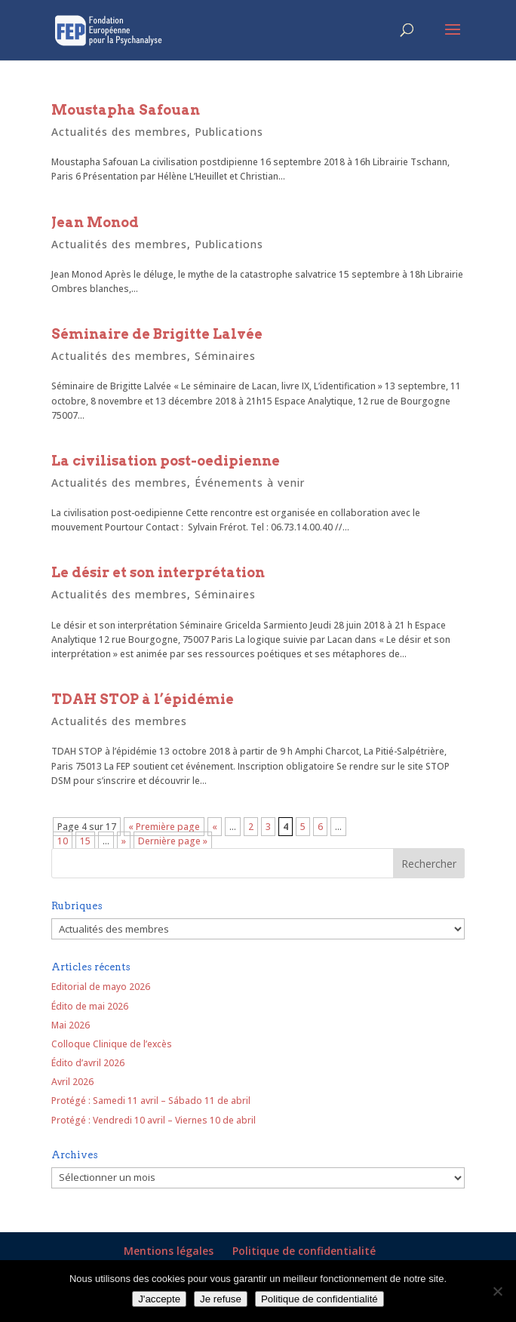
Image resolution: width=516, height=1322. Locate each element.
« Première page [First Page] (164, 826)
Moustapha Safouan (125, 110)
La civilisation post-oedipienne (165, 461)
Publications (229, 132)
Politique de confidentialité (304, 1251)
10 (62, 841)
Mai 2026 (70, 1025)
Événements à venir (250, 482)
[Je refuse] (497, 1291)
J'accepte (159, 1299)
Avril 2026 (72, 1081)
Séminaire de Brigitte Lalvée (157, 334)
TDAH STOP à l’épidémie (142, 699)
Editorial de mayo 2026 (100, 986)
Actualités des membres (119, 132)
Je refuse (220, 1299)
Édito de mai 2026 (89, 1006)
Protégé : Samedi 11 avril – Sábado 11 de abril (150, 1100)
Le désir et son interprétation (158, 572)
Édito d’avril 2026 (87, 1062)
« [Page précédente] (214, 826)
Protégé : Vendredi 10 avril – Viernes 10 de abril (153, 1120)
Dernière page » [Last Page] (172, 841)
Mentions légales (168, 1251)
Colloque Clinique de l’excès (111, 1044)
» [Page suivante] (123, 841)
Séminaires (225, 356)
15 (85, 841)
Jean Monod (95, 222)
